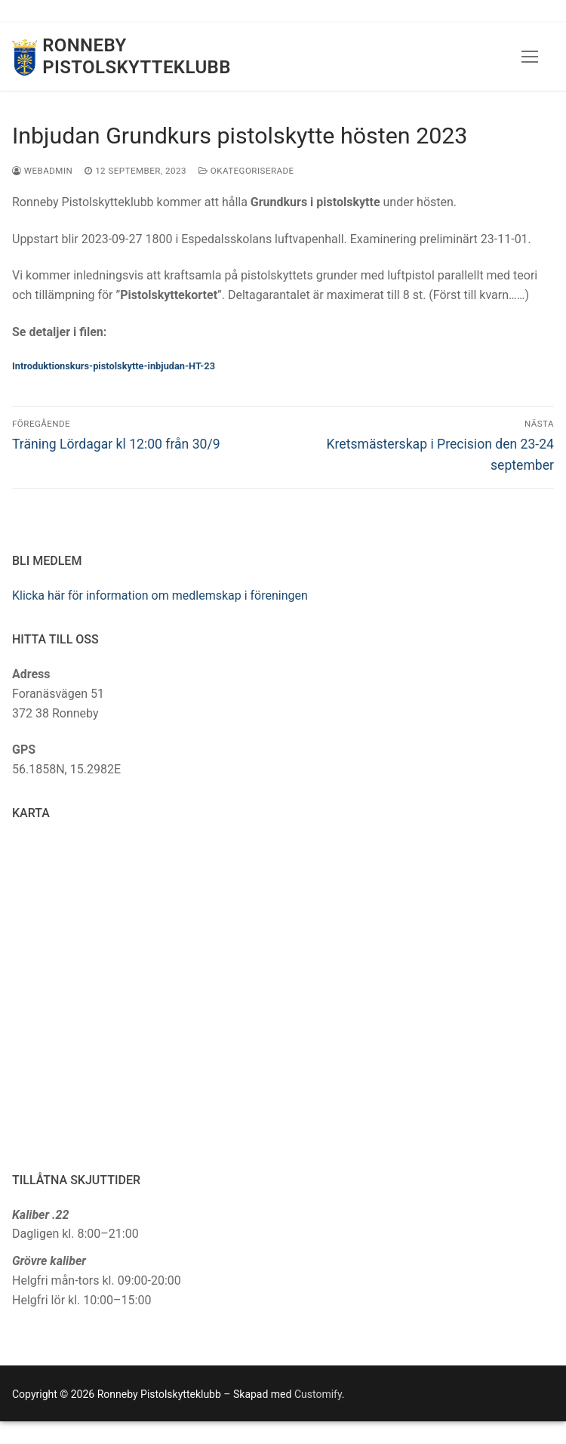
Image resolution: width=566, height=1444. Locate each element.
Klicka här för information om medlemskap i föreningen (160, 595)
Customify (318, 1394)
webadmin (42, 170)
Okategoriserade (246, 170)
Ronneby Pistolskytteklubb (136, 56)
